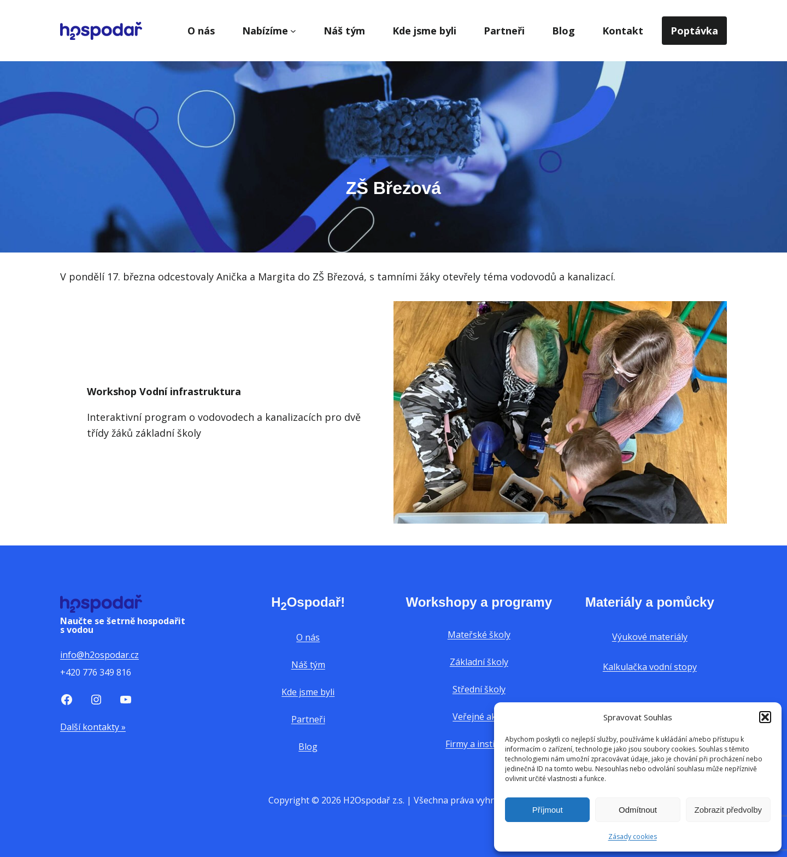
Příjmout (547, 809)
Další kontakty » (93, 727)
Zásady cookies (632, 836)
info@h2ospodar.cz (99, 655)
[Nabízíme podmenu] (293, 31)
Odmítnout (638, 809)
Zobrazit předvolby (728, 809)
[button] (765, 717)
